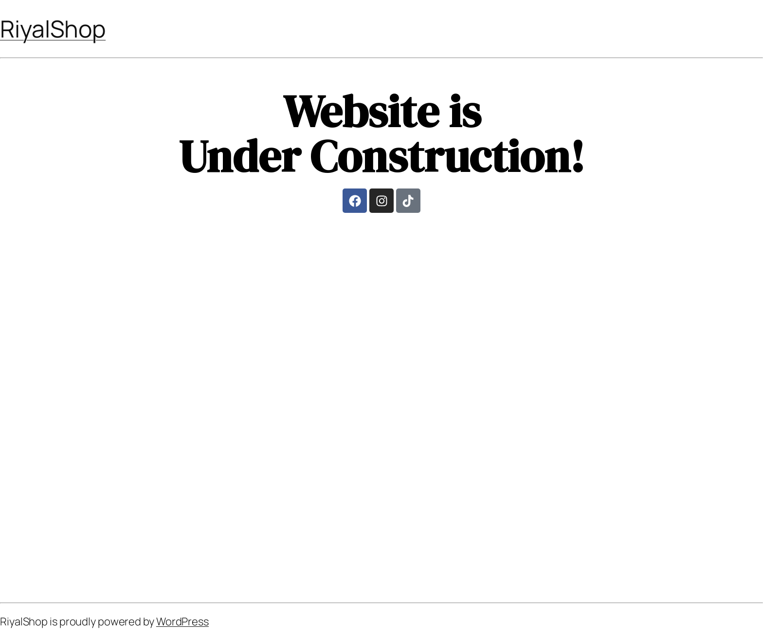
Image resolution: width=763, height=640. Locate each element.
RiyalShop (53, 28)
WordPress (182, 621)
